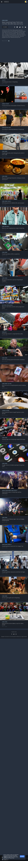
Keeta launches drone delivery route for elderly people (12, 624)
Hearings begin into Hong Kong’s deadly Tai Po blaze (13, 439)
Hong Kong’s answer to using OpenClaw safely (12, 333)
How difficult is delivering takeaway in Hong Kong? (13, 129)
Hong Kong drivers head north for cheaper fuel (12, 546)
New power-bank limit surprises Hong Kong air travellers (12, 280)
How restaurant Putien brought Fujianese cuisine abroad (13, 413)
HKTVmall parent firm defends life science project (13, 203)
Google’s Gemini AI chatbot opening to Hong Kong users (13, 465)
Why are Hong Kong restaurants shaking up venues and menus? (13, 178)
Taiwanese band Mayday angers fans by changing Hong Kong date (13, 519)
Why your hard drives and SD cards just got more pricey (13, 307)
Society (4, 80)
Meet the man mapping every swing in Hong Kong (13, 228)
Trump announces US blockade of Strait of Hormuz (13, 105)
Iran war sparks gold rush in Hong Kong (10, 597)
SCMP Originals (5, 226)
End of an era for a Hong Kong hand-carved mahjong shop (14, 386)
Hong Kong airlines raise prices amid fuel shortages (13, 572)
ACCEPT (22, 856)
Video (6, 2)
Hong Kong (5, 20)
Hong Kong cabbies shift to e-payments (11, 254)
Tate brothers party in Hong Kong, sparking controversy (11, 492)
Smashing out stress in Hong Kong (9, 81)
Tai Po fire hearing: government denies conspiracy (13, 359)
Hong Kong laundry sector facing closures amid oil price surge (13, 153)
